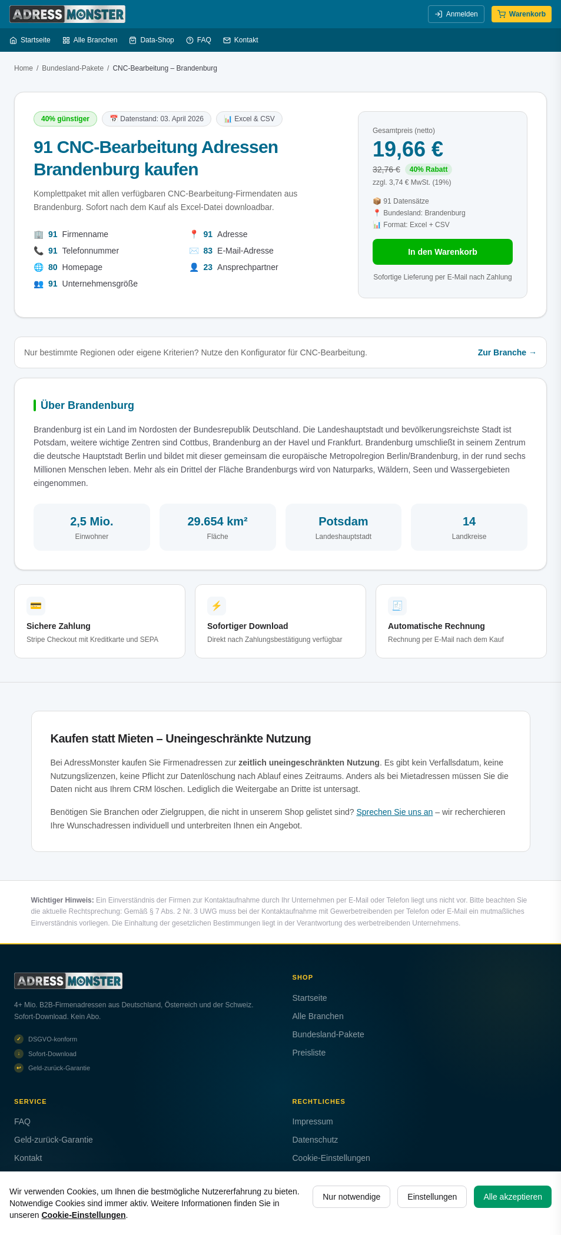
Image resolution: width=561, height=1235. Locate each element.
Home (23, 68)
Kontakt (240, 40)
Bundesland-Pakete (73, 68)
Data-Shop (151, 40)
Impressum (313, 1121)
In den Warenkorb (442, 252)
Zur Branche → (507, 352)
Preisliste (309, 1052)
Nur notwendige (351, 1196)
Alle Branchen (90, 40)
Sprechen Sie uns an (394, 812)
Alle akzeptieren (512, 1196)
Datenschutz (315, 1139)
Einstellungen (432, 1196)
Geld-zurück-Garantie (53, 1139)
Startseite (30, 40)
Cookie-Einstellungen (331, 1158)
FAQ (198, 40)
